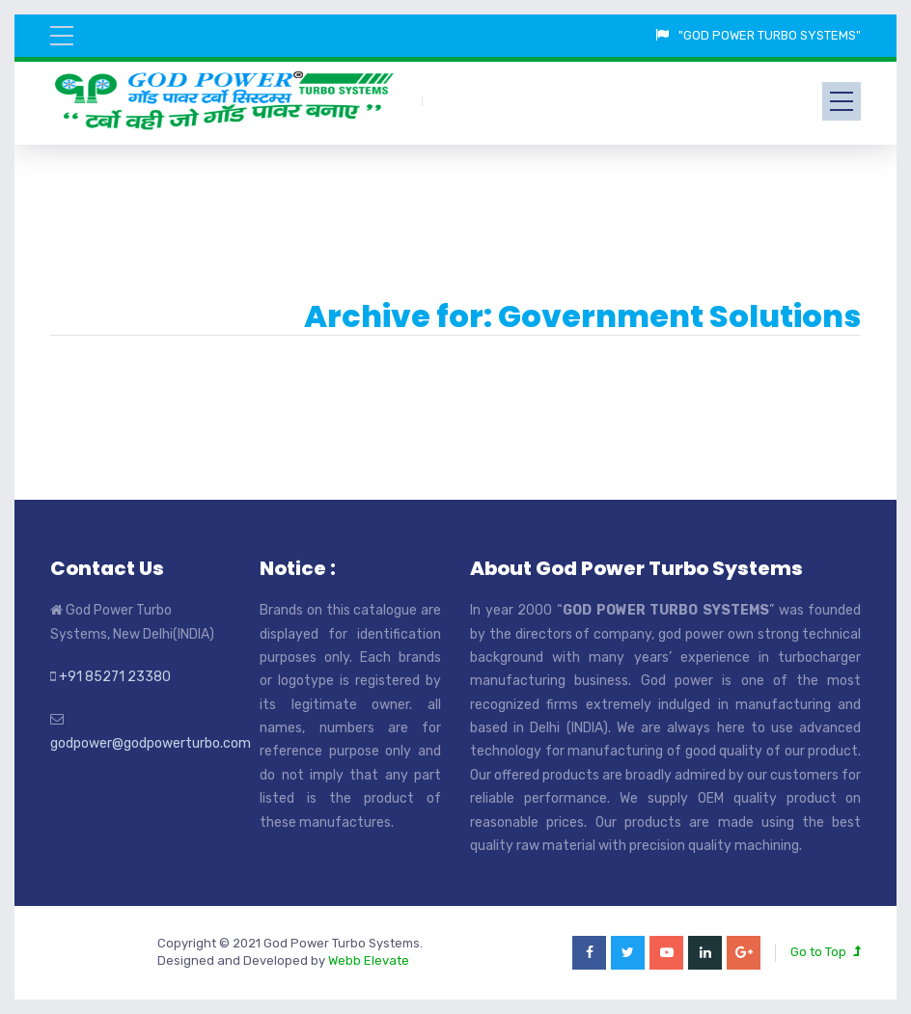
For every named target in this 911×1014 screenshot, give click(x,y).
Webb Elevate (368, 960)
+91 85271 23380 (115, 677)
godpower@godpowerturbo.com (150, 743)
